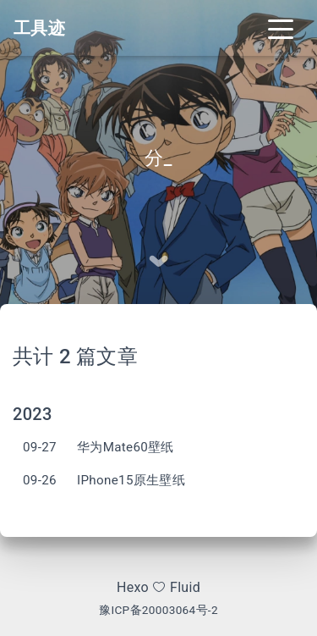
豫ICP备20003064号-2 (158, 610)
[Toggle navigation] (280, 28)
